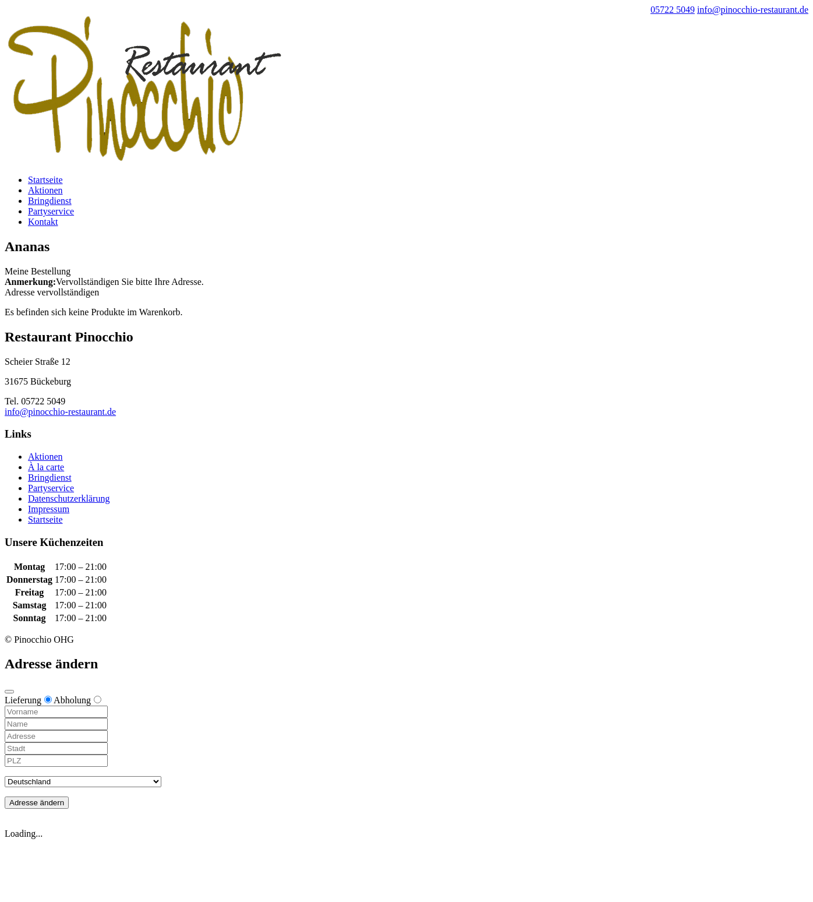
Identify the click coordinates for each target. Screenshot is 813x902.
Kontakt (43, 222)
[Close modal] (9, 691)
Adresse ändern (36, 802)
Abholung (77, 700)
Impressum (48, 509)
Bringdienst (50, 201)
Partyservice (51, 211)
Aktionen (45, 190)
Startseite (45, 180)
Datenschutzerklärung (68, 498)
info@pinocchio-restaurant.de (60, 412)
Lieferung (28, 700)
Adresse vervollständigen (52, 292)
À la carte (46, 467)
